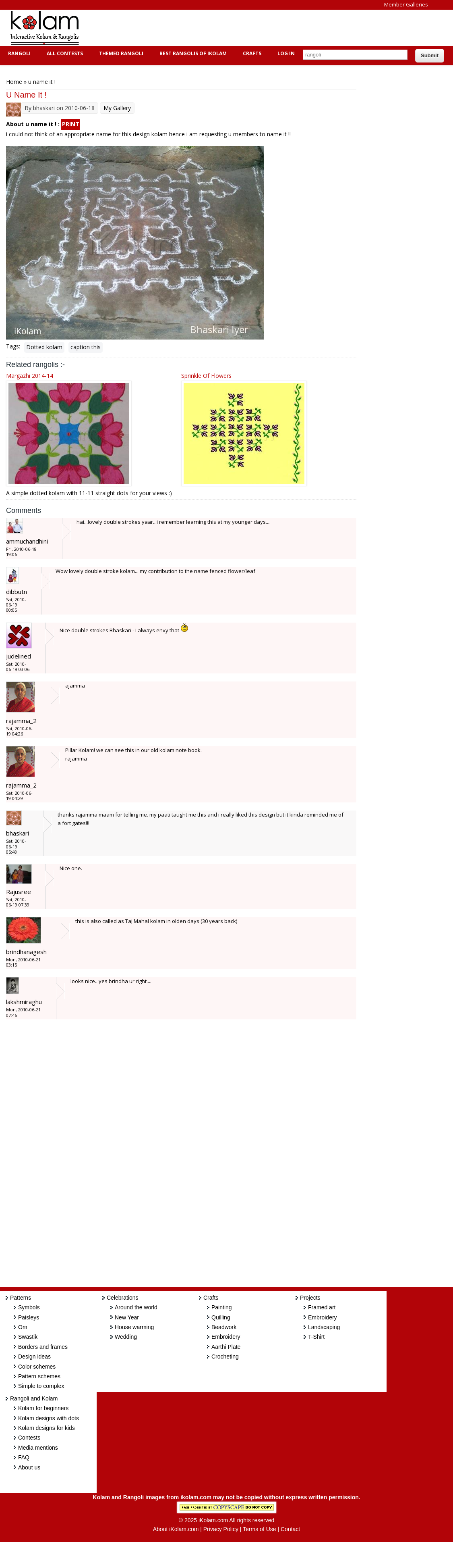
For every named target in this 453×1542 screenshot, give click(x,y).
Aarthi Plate (225, 1347)
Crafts (251, 53)
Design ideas (34, 1356)
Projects (310, 1297)
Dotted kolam (44, 347)
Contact (290, 1529)
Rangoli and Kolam (34, 1398)
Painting (221, 1307)
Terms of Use (259, 1529)
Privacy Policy (220, 1529)
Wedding (126, 1337)
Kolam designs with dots (48, 1418)
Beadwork (223, 1327)
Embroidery (225, 1337)
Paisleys (28, 1317)
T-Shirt (316, 1337)
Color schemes (37, 1366)
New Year (127, 1317)
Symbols (29, 1307)
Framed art (321, 1307)
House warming (134, 1327)
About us (29, 1467)
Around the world (136, 1307)
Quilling (220, 1317)
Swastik (27, 1337)
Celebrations (123, 1297)
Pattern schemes (39, 1376)
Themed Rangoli (120, 53)
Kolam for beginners (43, 1408)
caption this (85, 347)
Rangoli (18, 53)
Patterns (20, 1297)
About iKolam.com (176, 1529)
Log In (286, 53)
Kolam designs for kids (46, 1428)
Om (22, 1327)
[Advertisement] (235, 28)
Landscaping (324, 1327)
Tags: (13, 346)
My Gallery (117, 108)
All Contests (64, 53)
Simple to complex (41, 1386)
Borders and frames (43, 1347)
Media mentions (38, 1447)
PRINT (70, 124)
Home (14, 81)
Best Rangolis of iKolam (192, 53)
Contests (29, 1437)
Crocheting (225, 1356)
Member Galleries (406, 4)
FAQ (23, 1457)
